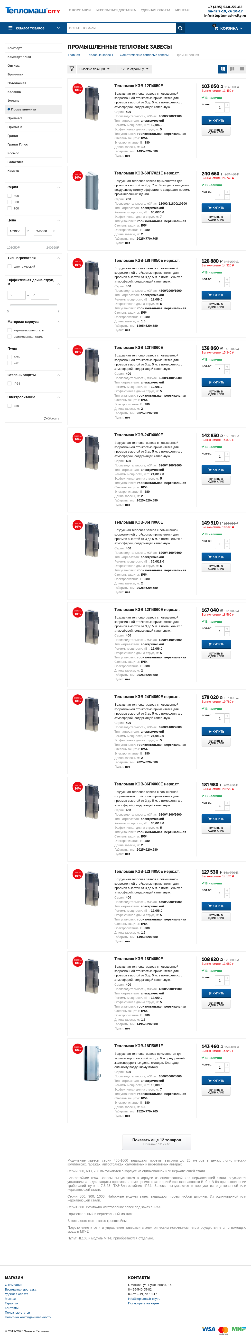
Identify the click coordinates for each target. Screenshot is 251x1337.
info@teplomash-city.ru (222, 15)
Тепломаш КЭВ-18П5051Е (141, 1045)
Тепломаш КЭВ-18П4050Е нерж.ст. (151, 260)
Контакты (12, 1308)
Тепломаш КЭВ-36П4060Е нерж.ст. (151, 784)
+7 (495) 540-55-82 (222, 6)
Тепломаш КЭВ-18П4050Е (141, 958)
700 (16, 208)
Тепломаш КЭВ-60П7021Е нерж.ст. (151, 173)
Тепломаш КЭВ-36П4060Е (141, 522)
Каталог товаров (32, 28)
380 (16, 406)
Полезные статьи (17, 1312)
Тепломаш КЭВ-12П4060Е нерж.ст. (151, 609)
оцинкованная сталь (28, 336)
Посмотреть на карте (143, 1303)
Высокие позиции (96, 69)
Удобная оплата (16, 1294)
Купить (223, 120)
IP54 (17, 383)
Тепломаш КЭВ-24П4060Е (141, 434)
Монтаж (10, 1299)
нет (16, 363)
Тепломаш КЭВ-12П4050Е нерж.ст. (151, 871)
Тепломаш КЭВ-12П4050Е (141, 85)
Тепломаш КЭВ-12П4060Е (141, 347)
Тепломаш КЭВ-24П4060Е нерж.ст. (151, 696)
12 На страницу (132, 69)
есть (17, 357)
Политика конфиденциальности (28, 1317)
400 (16, 196)
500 (16, 202)
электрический (24, 266)
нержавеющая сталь (29, 330)
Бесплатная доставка (20, 1289)
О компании (13, 1285)
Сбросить (53, 418)
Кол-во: (207, 104)
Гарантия (11, 1303)
